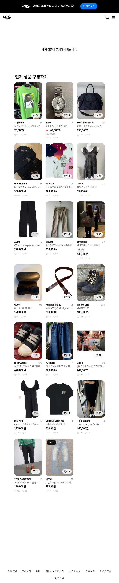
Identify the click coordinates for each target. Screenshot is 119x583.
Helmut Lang (83, 420)
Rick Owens (20, 362)
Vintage (50, 183)
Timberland (83, 304)
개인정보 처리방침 (55, 571)
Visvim (49, 241)
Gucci (17, 304)
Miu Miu (18, 420)
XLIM (17, 241)
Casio (80, 362)
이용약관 (12, 571)
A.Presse (50, 362)
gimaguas (82, 241)
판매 (38, 571)
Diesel (80, 183)
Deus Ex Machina (55, 420)
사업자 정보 (75, 571)
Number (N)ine (53, 304)
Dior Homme (20, 183)
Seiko (48, 122)
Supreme (19, 122)
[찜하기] (35, 115)
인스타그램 (105, 571)
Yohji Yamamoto (85, 122)
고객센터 (26, 571)
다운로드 (90, 571)
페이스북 (59, 578)
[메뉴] (113, 17)
